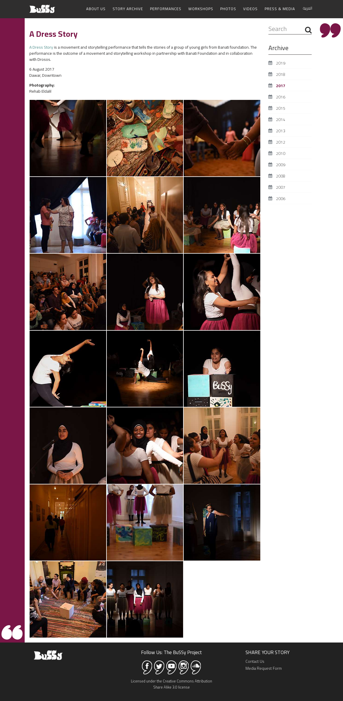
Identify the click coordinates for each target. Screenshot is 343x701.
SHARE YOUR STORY (267, 652)
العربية (307, 8)
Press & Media (280, 8)
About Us (96, 8)
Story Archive (128, 8)
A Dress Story (41, 47)
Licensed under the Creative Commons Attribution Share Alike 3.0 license (171, 684)
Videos (250, 8)
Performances (165, 8)
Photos (228, 8)
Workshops (200, 8)
